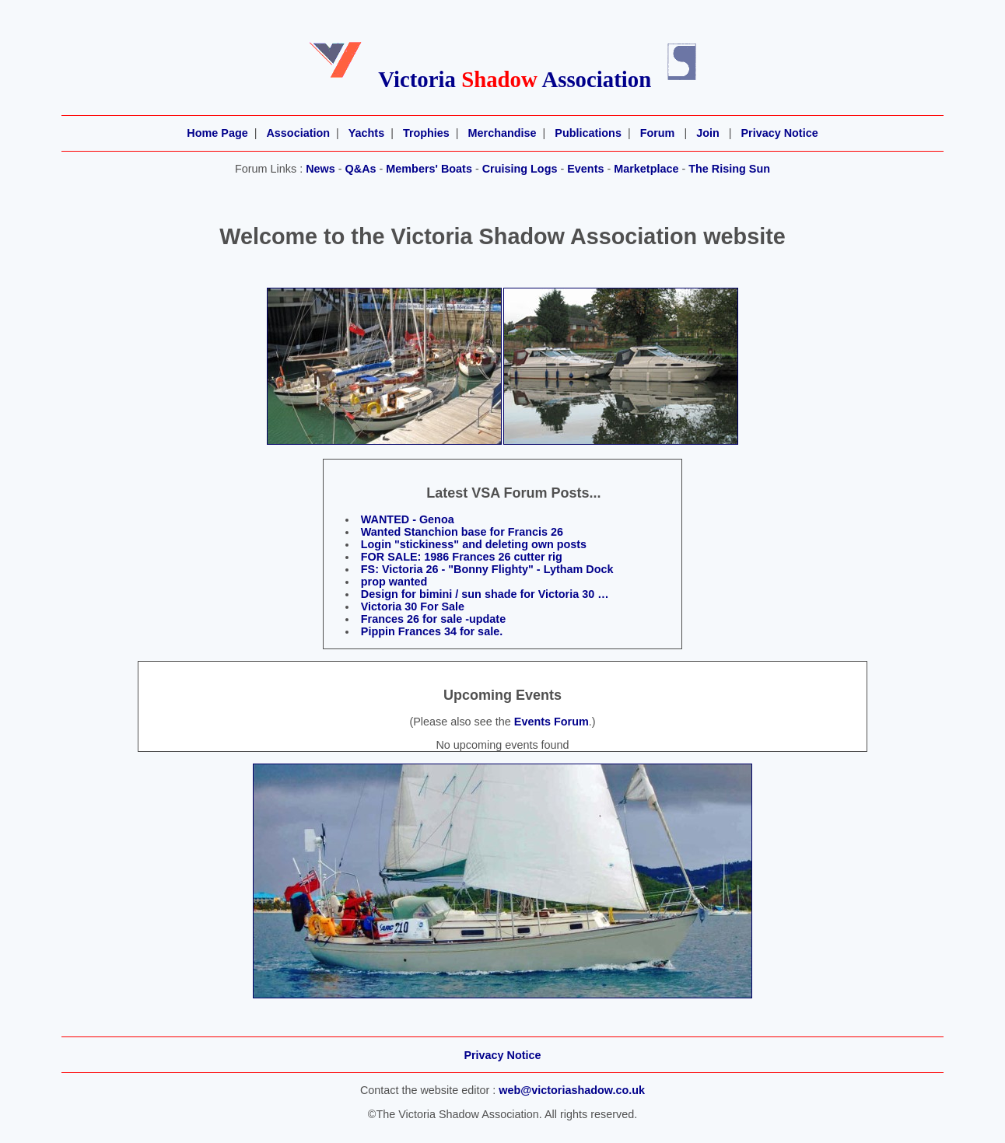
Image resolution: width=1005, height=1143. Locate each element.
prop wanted (394, 581)
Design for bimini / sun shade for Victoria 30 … (485, 594)
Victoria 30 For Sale (412, 606)
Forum (657, 133)
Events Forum (551, 721)
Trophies (426, 133)
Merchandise (502, 133)
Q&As (360, 169)
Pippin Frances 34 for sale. (431, 631)
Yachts (366, 133)
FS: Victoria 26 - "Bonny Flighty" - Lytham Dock (487, 569)
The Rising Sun (729, 169)
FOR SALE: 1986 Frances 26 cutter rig (461, 557)
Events (585, 169)
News (320, 169)
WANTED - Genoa (407, 519)
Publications (588, 133)
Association (298, 133)
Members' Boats (429, 169)
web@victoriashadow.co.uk (572, 1090)
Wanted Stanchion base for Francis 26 (462, 532)
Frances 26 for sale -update (433, 619)
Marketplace (646, 169)
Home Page (217, 133)
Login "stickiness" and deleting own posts (474, 544)
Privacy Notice (779, 133)
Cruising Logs (520, 169)
